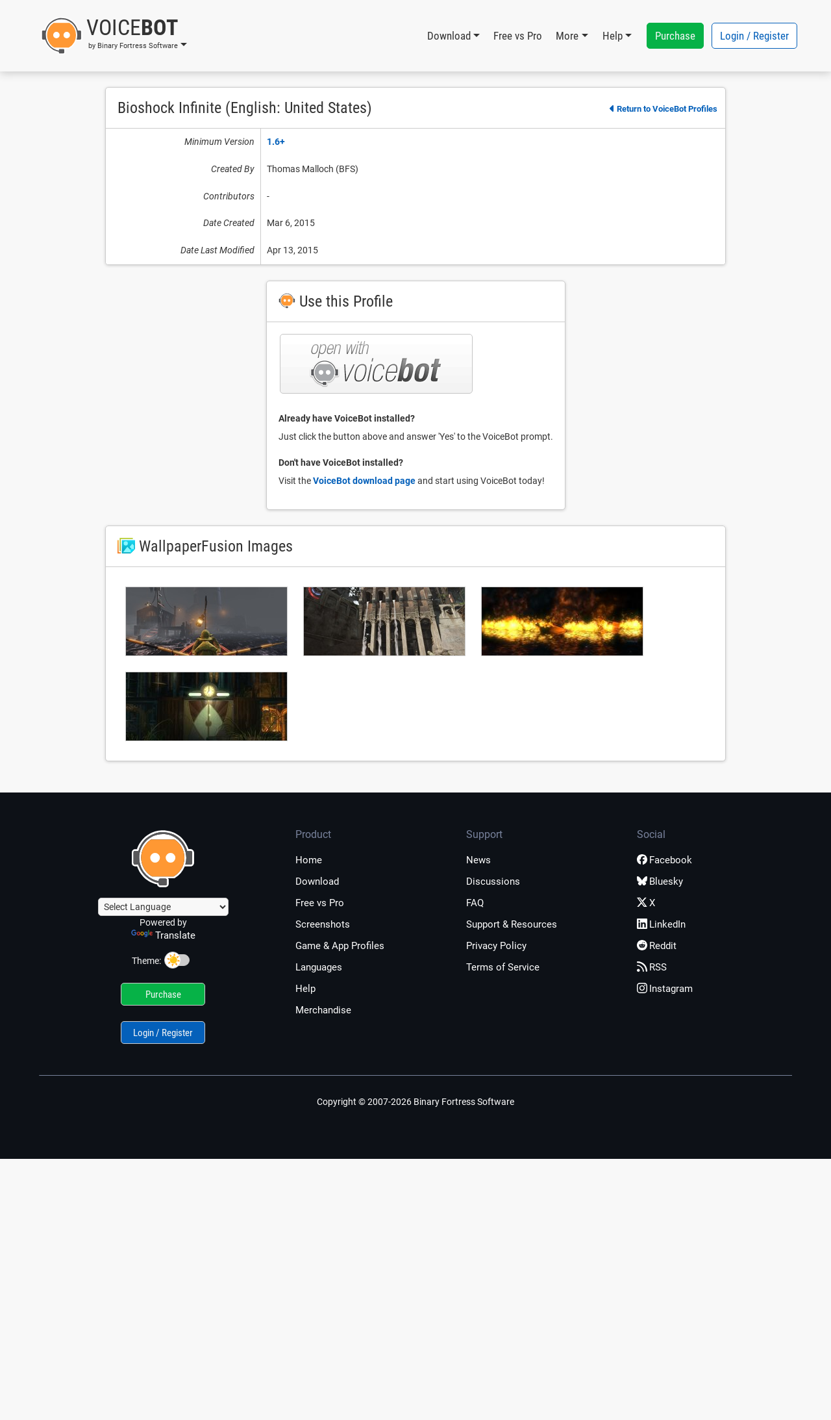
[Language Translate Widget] (163, 907)
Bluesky (660, 881)
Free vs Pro (517, 35)
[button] (114, 36)
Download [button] (449, 35)
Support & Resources (511, 924)
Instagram (665, 989)
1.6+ (276, 141)
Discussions (493, 881)
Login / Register (754, 35)
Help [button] (612, 35)
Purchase (675, 35)
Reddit (656, 946)
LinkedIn (661, 924)
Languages (318, 967)
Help (305, 989)
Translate (163, 935)
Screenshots (322, 924)
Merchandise (323, 1010)
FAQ (475, 903)
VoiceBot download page (364, 480)
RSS (652, 967)
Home (308, 860)
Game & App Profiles (339, 946)
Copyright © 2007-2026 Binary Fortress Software (415, 1102)
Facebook (664, 860)
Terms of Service (503, 967)
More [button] (567, 35)
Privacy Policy (496, 946)
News (478, 860)
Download (317, 881)
